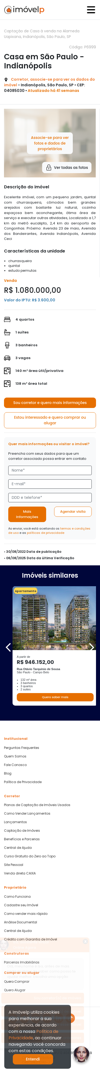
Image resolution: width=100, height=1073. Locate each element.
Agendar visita (73, 511)
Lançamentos (15, 822)
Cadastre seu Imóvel (21, 905)
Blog (7, 773)
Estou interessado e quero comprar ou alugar (50, 420)
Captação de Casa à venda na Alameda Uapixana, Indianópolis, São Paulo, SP (41, 33)
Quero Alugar (14, 990)
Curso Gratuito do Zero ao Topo (29, 856)
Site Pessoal (13, 864)
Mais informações (27, 514)
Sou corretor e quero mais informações (50, 402)
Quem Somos (15, 756)
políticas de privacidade (45, 533)
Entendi (33, 1059)
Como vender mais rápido (25, 913)
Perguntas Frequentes (21, 747)
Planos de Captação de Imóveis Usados (37, 805)
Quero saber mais (55, 697)
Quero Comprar (16, 981)
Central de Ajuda (18, 847)
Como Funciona (17, 896)
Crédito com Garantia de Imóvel (30, 939)
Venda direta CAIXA (20, 873)
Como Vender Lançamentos (27, 813)
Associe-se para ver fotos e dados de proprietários (50, 143)
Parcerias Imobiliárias (21, 962)
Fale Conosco (15, 765)
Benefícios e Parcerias (22, 839)
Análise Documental (20, 922)
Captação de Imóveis (22, 830)
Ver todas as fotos (67, 167)
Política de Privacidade (23, 782)
